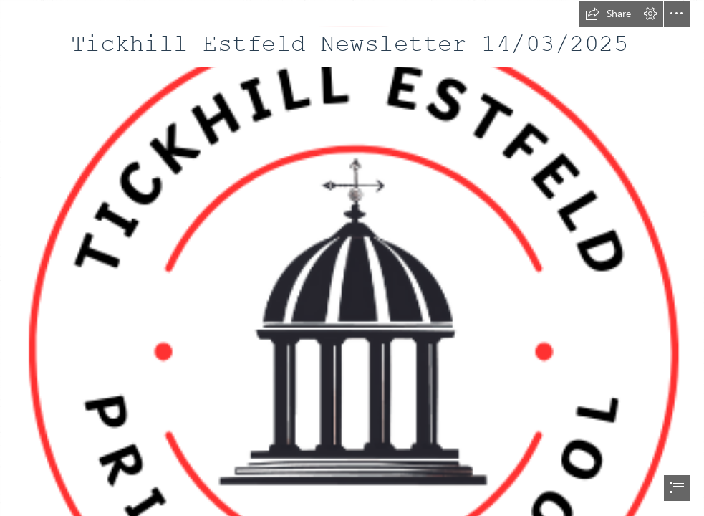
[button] (608, 14)
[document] (352, 258)
